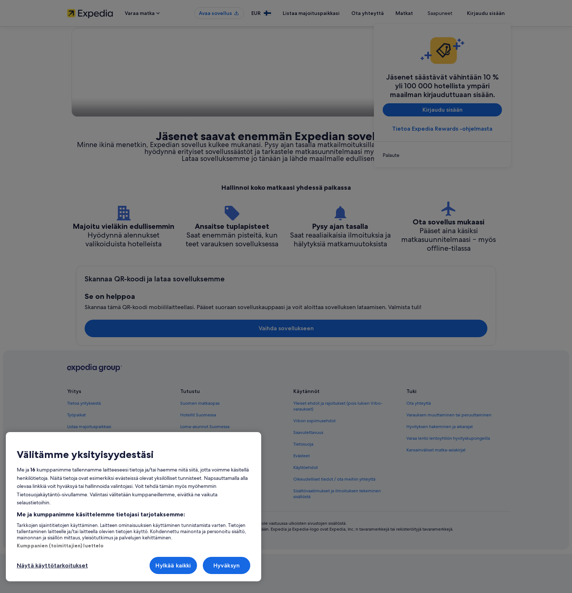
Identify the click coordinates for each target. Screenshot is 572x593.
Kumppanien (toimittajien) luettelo (60, 545)
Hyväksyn (226, 565)
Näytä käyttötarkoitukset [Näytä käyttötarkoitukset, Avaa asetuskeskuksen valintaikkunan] (52, 565)
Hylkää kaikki (173, 565)
